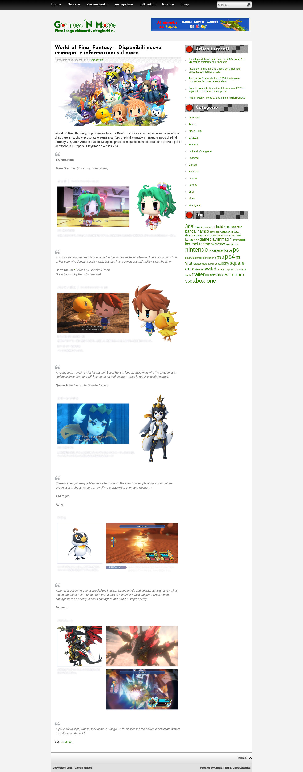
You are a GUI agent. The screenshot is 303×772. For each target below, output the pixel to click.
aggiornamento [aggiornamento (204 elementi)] (202, 227)
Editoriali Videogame (200, 151)
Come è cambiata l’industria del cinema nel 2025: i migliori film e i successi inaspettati (217, 90)
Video (192, 198)
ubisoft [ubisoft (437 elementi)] (210, 275)
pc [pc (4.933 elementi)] (236, 249)
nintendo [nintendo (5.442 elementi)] (196, 249)
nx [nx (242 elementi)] (210, 250)
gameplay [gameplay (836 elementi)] (208, 239)
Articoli (192, 124)
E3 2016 (193, 137)
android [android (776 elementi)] (216, 227)
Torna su (242, 757)
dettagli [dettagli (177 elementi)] (199, 235)
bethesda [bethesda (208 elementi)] (214, 231)
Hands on (194, 171)
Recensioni (97, 4)
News (73, 4)
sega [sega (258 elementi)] (218, 263)
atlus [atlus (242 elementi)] (239, 227)
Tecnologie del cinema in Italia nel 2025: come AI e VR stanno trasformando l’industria (217, 61)
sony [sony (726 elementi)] (225, 263)
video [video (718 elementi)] (220, 275)
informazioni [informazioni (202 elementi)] (239, 239)
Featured (194, 158)
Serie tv (193, 185)
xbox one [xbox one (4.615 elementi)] (204, 280)
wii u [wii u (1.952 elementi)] (230, 274)
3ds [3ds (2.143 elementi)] (189, 226)
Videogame (96, 60)
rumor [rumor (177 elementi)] (211, 263)
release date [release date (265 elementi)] (200, 263)
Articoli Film (195, 131)
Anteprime (124, 4)
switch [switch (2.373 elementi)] (210, 269)
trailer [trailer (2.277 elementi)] (198, 274)
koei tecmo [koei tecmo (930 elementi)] (200, 244)
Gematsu (67, 741)
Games (193, 164)
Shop (185, 4)
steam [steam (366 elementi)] (199, 269)
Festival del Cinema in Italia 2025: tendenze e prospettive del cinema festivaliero (214, 80)
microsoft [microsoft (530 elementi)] (218, 244)
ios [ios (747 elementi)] (187, 244)
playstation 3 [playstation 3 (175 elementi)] (209, 258)
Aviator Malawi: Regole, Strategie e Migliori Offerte (217, 97)
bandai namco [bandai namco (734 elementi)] (197, 231)
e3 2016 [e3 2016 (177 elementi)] (208, 235)
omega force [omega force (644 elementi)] (222, 250)
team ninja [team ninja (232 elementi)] (224, 269)
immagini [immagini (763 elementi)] (224, 239)
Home (55, 4)
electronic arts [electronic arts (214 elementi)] (220, 235)
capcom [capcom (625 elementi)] (226, 231)
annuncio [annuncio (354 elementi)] (230, 227)
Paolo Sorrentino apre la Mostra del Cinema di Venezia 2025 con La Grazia (214, 70)
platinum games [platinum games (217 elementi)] (194, 257)
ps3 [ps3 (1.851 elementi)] (220, 257)
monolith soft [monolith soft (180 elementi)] (231, 244)
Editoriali (147, 4)
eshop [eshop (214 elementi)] (231, 235)
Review (168, 4)
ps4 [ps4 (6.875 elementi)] (230, 256)
